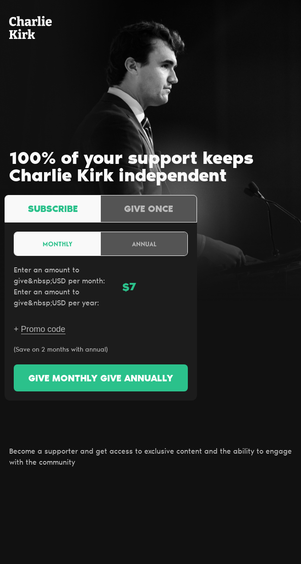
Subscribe (53, 209)
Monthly (57, 244)
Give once (148, 209)
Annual (144, 244)
